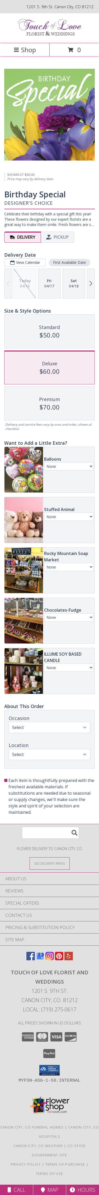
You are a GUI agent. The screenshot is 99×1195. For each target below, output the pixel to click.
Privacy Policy (26, 1164)
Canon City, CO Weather (38, 1145)
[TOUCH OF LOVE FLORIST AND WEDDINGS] (49, 35)
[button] (49, 1070)
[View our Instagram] (49, 959)
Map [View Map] (49, 1189)
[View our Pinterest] (59, 959)
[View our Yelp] (68, 959)
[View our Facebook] (30, 959)
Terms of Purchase (65, 1164)
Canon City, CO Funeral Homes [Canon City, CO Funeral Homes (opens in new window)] (32, 1127)
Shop (25, 49)
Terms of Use (49, 1173)
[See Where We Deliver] (50, 863)
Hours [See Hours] (82, 1189)
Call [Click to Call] (16, 1189)
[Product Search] (50, 833)
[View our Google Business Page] (40, 959)
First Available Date (69, 262)
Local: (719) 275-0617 (49, 1009)
